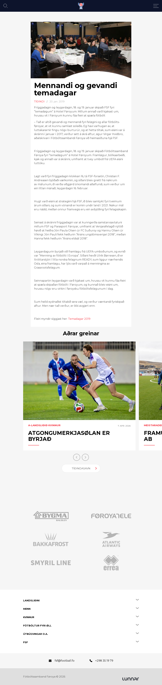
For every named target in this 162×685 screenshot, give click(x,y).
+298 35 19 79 (104, 660)
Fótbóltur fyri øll (37, 625)
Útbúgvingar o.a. (35, 633)
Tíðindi (39, 101)
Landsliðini (31, 600)
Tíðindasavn (81, 468)
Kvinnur (28, 617)
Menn (27, 608)
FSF (25, 642)
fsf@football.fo (64, 660)
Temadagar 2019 (79, 318)
